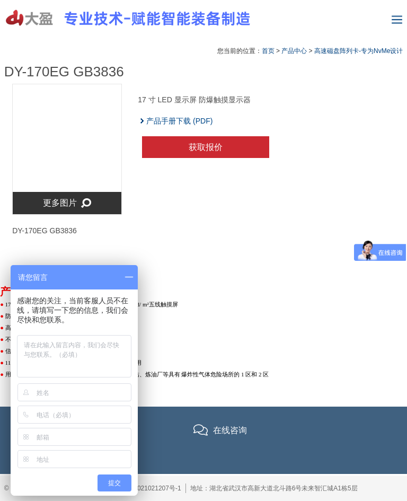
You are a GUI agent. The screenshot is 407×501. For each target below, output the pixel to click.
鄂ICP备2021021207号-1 (145, 488)
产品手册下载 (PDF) (180, 121)
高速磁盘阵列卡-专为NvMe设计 (358, 51)
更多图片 (67, 203)
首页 (268, 51)
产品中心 (294, 51)
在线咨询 (230, 430)
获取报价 (206, 147)
